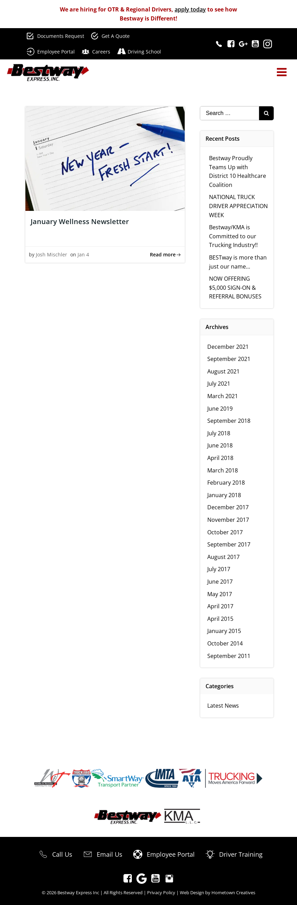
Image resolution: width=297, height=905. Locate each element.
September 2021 (228, 359)
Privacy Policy (161, 892)
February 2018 (226, 482)
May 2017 (219, 594)
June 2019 (220, 408)
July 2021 (218, 383)
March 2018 (222, 470)
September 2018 (228, 421)
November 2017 (228, 520)
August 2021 (223, 371)
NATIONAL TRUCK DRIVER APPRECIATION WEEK (238, 206)
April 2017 (220, 606)
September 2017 (228, 544)
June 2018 (220, 445)
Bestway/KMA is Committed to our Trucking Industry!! (233, 236)
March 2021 (222, 396)
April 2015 (220, 619)
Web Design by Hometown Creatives (217, 892)
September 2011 (228, 656)
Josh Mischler (51, 254)
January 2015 (224, 631)
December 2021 (228, 347)
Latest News (223, 705)
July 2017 (218, 569)
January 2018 (224, 495)
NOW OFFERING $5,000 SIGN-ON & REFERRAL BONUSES (235, 287)
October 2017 (225, 532)
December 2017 (228, 507)
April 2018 (220, 458)
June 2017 (220, 581)
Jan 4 (83, 254)
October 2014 (225, 643)
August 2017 (223, 557)
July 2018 (218, 433)
